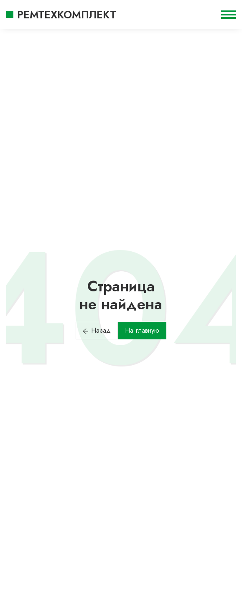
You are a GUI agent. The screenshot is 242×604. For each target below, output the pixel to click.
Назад (96, 330)
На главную (142, 330)
